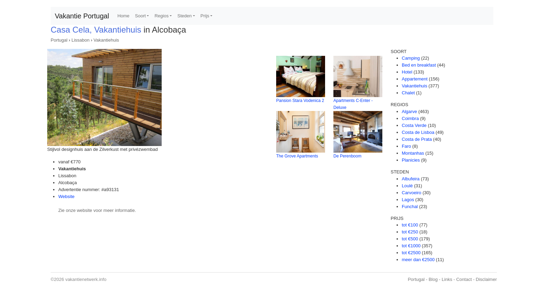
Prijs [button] (205, 15)
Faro (406, 146)
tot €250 (410, 231)
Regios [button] (161, 15)
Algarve (409, 111)
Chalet (408, 92)
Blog (432, 279)
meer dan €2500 (418, 259)
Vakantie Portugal (82, 16)
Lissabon (80, 40)
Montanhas (413, 153)
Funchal (410, 206)
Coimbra (410, 118)
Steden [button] (184, 15)
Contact (464, 279)
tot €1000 (411, 245)
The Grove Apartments (297, 156)
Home (123, 15)
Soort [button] (140, 15)
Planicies (411, 160)
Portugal (59, 40)
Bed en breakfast (419, 65)
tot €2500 (411, 252)
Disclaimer (486, 279)
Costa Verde (414, 125)
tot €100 (410, 225)
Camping (411, 58)
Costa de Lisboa (418, 132)
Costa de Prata (417, 139)
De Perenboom (347, 156)
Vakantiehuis (106, 40)
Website (66, 196)
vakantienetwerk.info (86, 279)
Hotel (407, 72)
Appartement (414, 79)
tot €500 (410, 238)
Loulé (407, 185)
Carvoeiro (411, 192)
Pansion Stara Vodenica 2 (300, 100)
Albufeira (410, 178)
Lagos (408, 199)
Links (447, 279)
